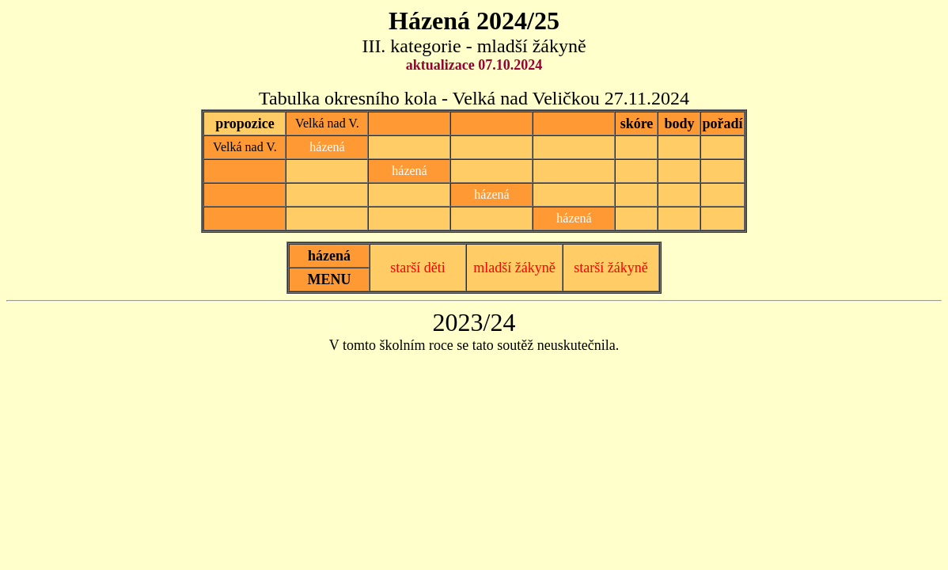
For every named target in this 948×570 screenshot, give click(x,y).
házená (329, 256)
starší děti (418, 268)
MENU (329, 279)
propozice (245, 123)
